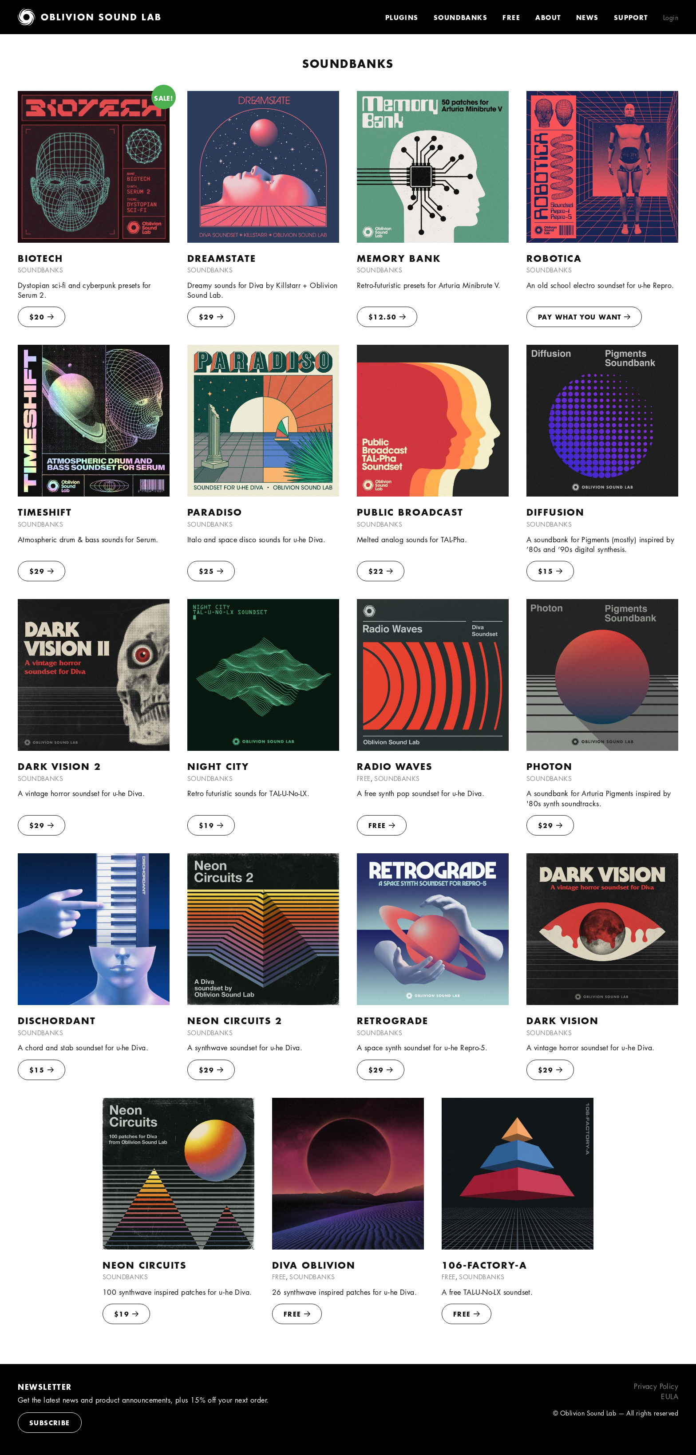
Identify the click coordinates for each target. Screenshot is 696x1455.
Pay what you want (584, 316)
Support (631, 17)
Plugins (402, 17)
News (587, 17)
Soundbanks (460, 17)
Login (670, 17)
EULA (669, 1396)
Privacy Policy (656, 1386)
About (548, 17)
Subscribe (49, 1422)
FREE (381, 825)
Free (511, 17)
